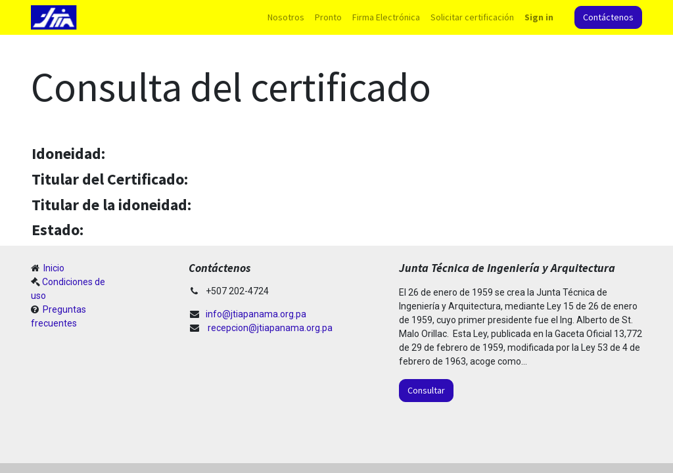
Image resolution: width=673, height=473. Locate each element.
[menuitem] (286, 17)
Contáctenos (608, 17)
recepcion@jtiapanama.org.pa (270, 328)
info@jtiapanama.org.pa (256, 314)
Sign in (538, 17)
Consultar (426, 390)
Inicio (52, 268)
